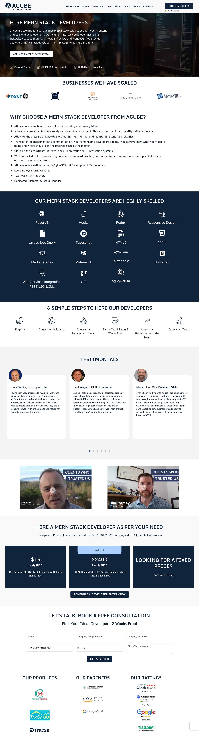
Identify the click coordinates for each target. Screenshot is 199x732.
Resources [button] (132, 6)
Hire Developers (179, 6)
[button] (78, 647)
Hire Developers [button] (77, 6)
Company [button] (149, 6)
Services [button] (98, 6)
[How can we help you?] (49, 648)
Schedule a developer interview (99, 594)
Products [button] (115, 6)
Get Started (99, 659)
